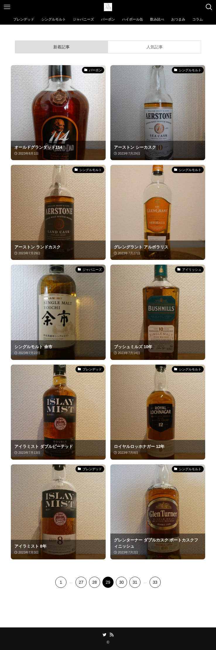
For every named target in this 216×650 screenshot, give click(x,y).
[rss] (111, 634)
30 (121, 582)
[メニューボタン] (7, 7)
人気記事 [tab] (154, 47)
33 (155, 582)
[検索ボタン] (209, 7)
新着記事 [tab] (61, 47)
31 (135, 582)
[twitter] (104, 634)
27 (81, 582)
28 (94, 582)
